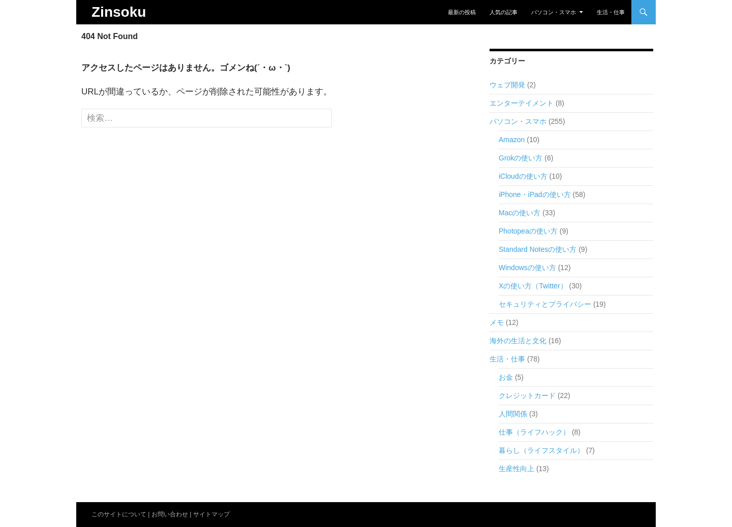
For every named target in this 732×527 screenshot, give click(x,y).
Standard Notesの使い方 (537, 249)
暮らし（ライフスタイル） (541, 450)
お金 (506, 377)
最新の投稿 (462, 12)
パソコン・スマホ (553, 12)
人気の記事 (503, 12)
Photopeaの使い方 (528, 231)
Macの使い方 (519, 213)
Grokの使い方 (520, 158)
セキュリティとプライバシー (545, 304)
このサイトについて (119, 514)
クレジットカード (527, 395)
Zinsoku (119, 12)
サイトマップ (211, 514)
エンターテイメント (522, 103)
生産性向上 (516, 469)
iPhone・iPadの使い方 (535, 194)
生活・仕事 (611, 12)
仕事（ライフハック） (534, 432)
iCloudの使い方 (523, 176)
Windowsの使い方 (527, 268)
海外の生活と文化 (518, 341)
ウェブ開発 (507, 85)
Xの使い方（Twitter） (533, 286)
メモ (497, 322)
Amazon (512, 140)
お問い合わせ (169, 514)
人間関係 (513, 414)
